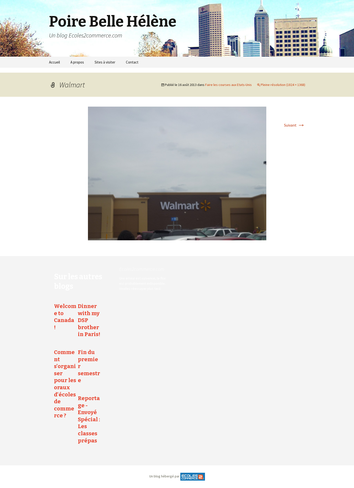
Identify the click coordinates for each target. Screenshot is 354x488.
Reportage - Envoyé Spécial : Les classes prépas (89, 419)
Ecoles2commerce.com (141, 269)
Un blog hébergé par (164, 476)
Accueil (54, 62)
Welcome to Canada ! (65, 317)
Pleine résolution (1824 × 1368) (283, 84)
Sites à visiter (105, 62)
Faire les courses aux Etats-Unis (228, 84)
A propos (77, 62)
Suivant (294, 125)
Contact (132, 62)
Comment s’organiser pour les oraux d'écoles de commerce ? (65, 384)
